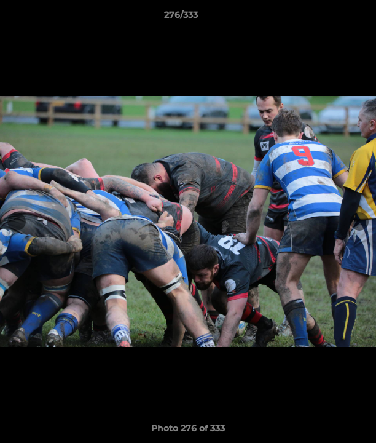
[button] (331, 17)
